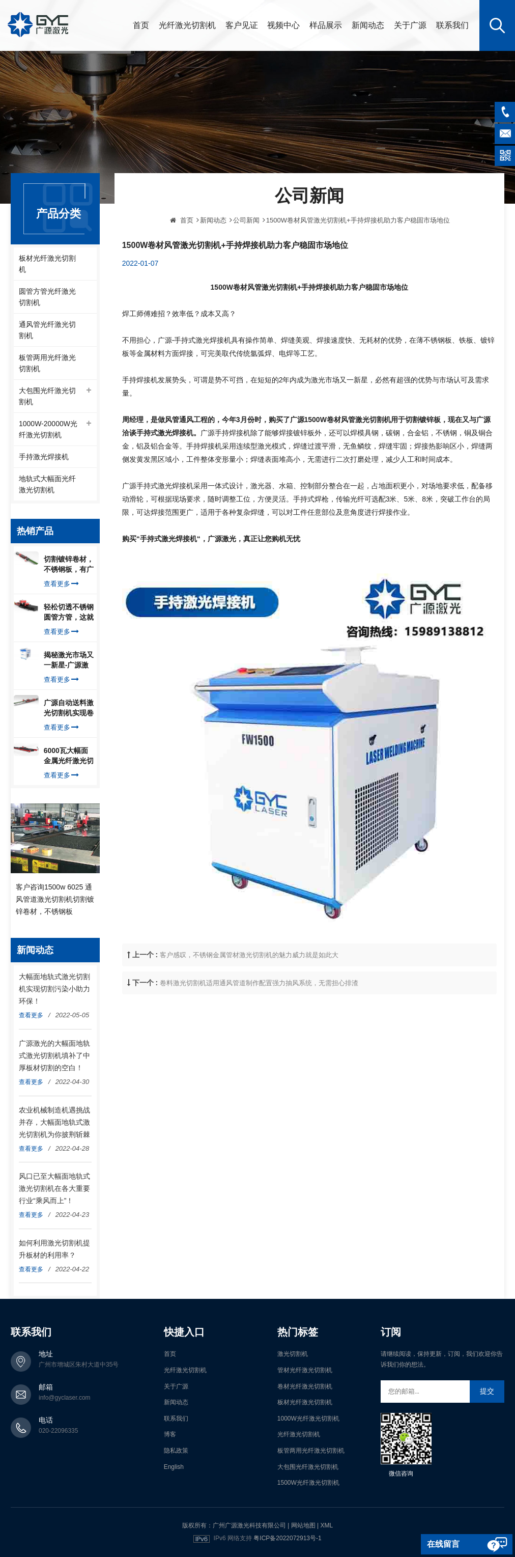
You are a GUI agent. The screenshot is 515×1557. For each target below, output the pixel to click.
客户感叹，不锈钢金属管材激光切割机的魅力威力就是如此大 (249, 992)
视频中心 (283, 25)
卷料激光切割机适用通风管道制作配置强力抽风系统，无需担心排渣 (259, 1020)
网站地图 (303, 1525)
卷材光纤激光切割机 (304, 1386)
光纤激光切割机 (187, 25)
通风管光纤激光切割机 (47, 330)
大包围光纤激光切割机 (47, 396)
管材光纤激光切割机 (304, 1370)
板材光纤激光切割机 (47, 263)
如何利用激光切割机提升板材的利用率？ (54, 1249)
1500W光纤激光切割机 (308, 1482)
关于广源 (410, 25)
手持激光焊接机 (44, 457)
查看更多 (61, 583)
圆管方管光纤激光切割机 (47, 297)
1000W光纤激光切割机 (308, 1418)
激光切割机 (292, 1353)
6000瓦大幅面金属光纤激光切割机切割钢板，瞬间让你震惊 (69, 756)
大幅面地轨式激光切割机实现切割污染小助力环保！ (54, 988)
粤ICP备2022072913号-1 (287, 1538)
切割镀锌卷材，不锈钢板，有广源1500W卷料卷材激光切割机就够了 (69, 564)
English (174, 1466)
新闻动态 (368, 25)
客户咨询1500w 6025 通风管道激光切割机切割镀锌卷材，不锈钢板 (55, 899)
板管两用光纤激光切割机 (47, 363)
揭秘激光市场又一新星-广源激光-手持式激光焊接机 (69, 660)
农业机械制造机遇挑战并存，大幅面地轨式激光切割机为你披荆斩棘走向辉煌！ (54, 1123)
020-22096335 (58, 1430)
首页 (141, 25)
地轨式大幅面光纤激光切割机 (47, 484)
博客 (170, 1434)
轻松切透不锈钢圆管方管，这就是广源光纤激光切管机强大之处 (69, 612)
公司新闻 (246, 258)
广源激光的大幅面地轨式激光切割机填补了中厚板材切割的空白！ (54, 1055)
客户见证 (241, 25)
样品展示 (325, 25)
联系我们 (452, 25)
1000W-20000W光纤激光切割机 (48, 429)
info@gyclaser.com (65, 1397)
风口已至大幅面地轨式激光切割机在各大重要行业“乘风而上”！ (54, 1188)
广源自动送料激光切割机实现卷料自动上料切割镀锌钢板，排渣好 (69, 708)
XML (326, 1525)
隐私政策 (176, 1450)
